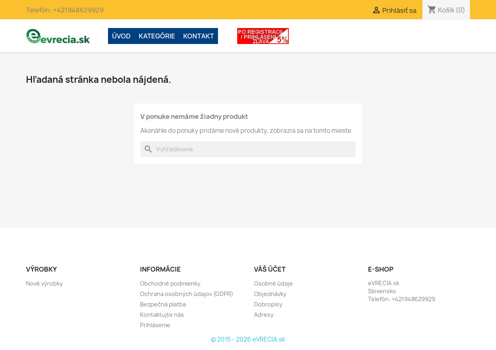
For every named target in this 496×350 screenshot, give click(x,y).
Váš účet (270, 269)
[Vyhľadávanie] (248, 149)
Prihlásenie (155, 325)
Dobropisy (268, 304)
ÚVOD (121, 36)
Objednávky (270, 294)
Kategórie (157, 36)
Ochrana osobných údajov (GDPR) (186, 294)
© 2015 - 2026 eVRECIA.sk (248, 339)
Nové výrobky (44, 283)
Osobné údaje (273, 283)
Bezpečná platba (163, 304)
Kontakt (198, 36)
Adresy (264, 314)
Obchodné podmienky (170, 283)
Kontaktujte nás (162, 314)
